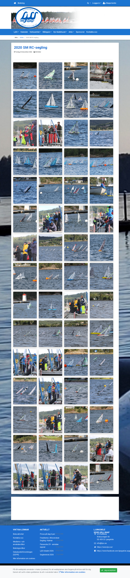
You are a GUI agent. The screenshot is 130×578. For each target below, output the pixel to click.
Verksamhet (35, 32)
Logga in (96, 3)
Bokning (21, 3)
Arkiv (71, 32)
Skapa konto (109, 3)
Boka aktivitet (18, 534)
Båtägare (46, 32)
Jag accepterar (108, 570)
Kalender (24, 32)
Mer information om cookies (24, 558)
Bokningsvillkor (19, 548)
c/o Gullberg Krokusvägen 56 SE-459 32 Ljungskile (105, 536)
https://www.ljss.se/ (105, 547)
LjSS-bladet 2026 (47, 551)
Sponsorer (80, 32)
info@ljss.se (102, 543)
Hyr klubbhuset (59, 32)
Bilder (22, 37)
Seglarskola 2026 (47, 555)
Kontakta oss (91, 32)
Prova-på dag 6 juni (47, 534)
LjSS (15, 32)
